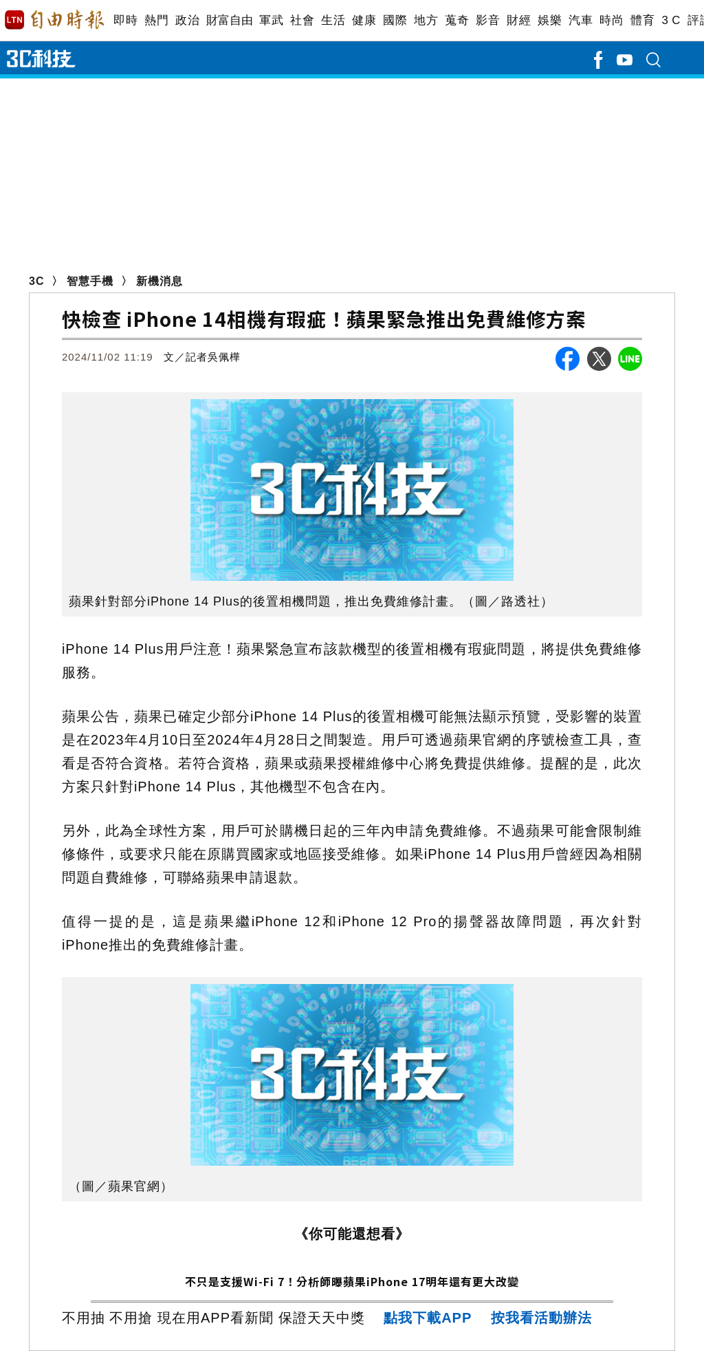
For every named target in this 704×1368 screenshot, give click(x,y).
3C (36, 281)
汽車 (581, 20)
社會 (302, 20)
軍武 (271, 20)
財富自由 (229, 20)
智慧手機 (90, 281)
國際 (395, 20)
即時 (125, 20)
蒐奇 (457, 20)
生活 (333, 20)
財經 (519, 20)
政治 (187, 20)
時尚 (612, 20)
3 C (671, 20)
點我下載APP (428, 1317)
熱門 (156, 20)
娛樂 (550, 20)
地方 (426, 20)
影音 (488, 20)
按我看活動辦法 (541, 1317)
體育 (642, 20)
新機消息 (159, 281)
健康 (364, 20)
